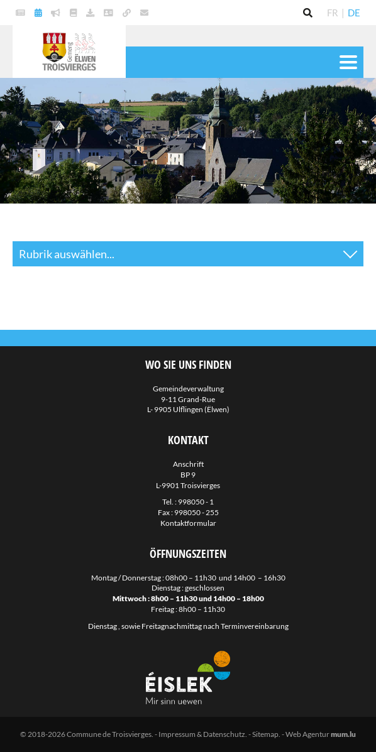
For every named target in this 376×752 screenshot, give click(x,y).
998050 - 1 (196, 501)
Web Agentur (307, 734)
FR (332, 12)
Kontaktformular (188, 523)
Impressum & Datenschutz (201, 734)
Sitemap (265, 734)
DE (354, 12)
